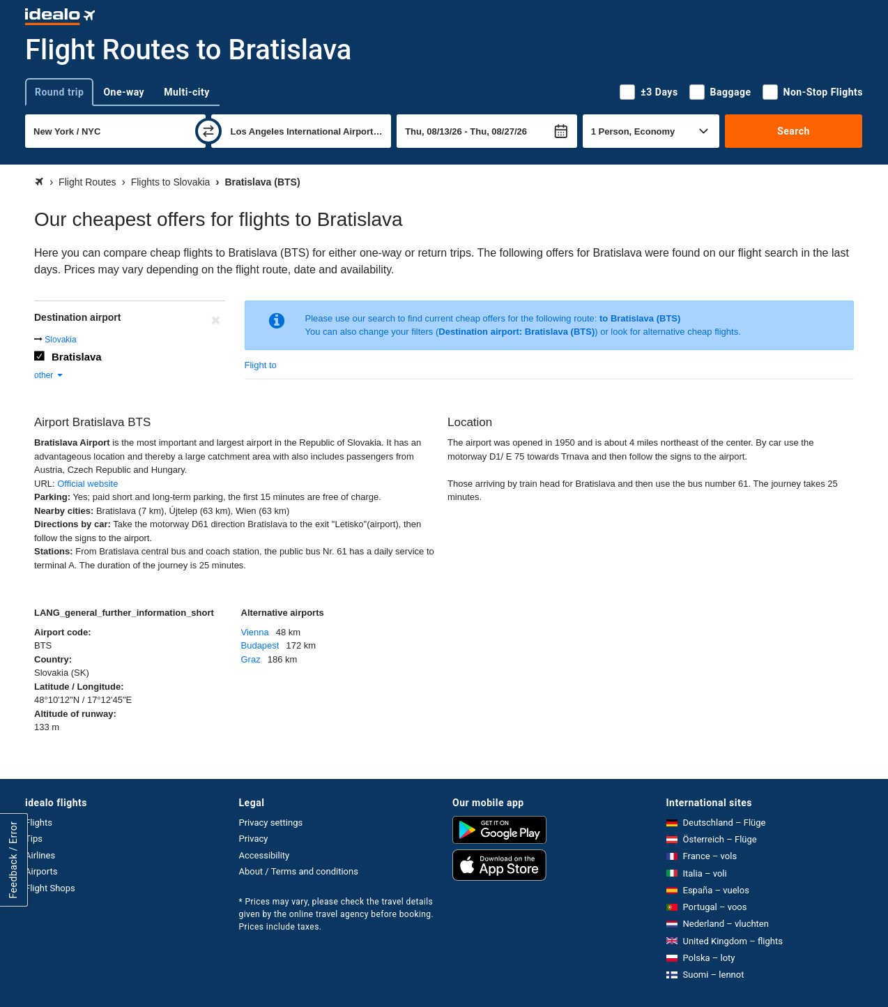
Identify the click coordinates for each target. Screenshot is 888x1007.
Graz (251, 659)
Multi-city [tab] (187, 92)
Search (793, 131)
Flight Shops (50, 888)
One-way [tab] (123, 92)
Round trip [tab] (59, 92)
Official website (87, 483)
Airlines (40, 855)
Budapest (260, 645)
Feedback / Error (13, 859)
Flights (38, 822)
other (49, 375)
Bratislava (77, 357)
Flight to (261, 365)
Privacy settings (271, 822)
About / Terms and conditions (298, 871)
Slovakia (60, 339)
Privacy (253, 838)
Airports (41, 871)
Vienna (255, 632)
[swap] (208, 131)
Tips (34, 838)
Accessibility (264, 855)
